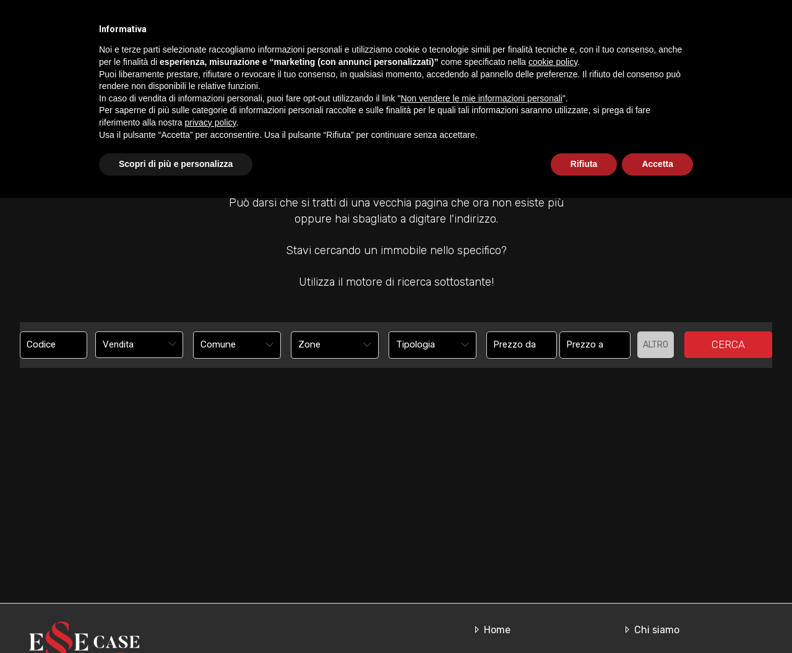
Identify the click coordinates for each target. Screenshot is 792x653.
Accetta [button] (657, 619)
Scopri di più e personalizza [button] (176, 619)
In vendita (531, 54)
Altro (655, 344)
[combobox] (139, 344)
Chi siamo (460, 54)
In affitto (598, 54)
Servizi (658, 54)
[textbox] (228, 344)
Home (396, 54)
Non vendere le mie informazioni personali (481, 553)
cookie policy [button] (552, 517)
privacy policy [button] (210, 578)
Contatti (717, 54)
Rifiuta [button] (584, 619)
